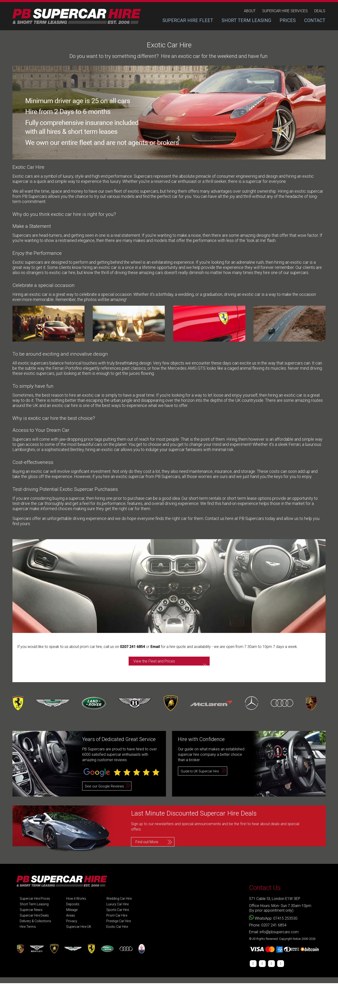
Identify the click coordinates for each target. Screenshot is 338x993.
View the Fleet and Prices (164, 666)
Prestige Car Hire (127, 931)
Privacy (76, 931)
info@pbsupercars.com (279, 942)
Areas (75, 925)
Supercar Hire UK (84, 936)
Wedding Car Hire (127, 908)
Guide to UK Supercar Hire (202, 781)
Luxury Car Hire (125, 914)
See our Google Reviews (105, 796)
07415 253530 (285, 928)
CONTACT (314, 20)
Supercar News (32, 920)
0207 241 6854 (132, 646)
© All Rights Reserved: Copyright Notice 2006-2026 (282, 948)
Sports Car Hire (125, 920)
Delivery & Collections (37, 931)
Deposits (77, 914)
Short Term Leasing (36, 914)
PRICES (288, 20)
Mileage (76, 920)
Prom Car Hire (124, 925)
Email (155, 646)
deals (319, 11)
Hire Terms (28, 936)
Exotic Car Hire (125, 936)
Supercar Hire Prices (36, 908)
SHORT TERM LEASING (246, 20)
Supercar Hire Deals (36, 925)
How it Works (81, 908)
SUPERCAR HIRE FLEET (187, 20)
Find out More (146, 850)
